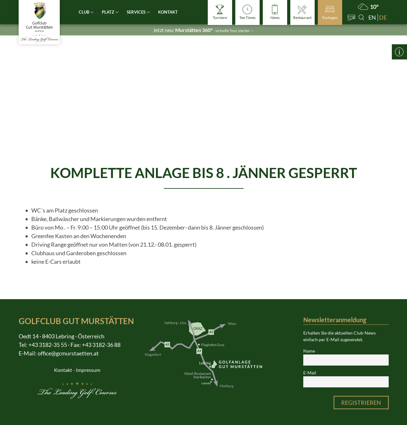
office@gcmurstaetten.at (68, 353)
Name (309, 351)
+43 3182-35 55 (47, 344)
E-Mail (309, 373)
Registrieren (361, 402)
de (383, 17)
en (372, 17)
